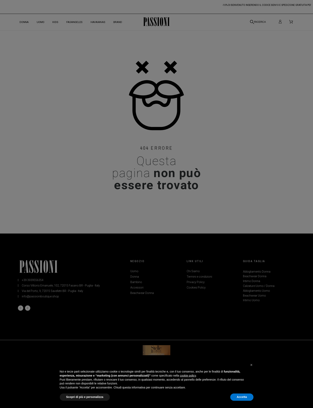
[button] (251, 365)
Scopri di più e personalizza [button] (84, 397)
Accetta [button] (242, 397)
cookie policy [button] (188, 375)
